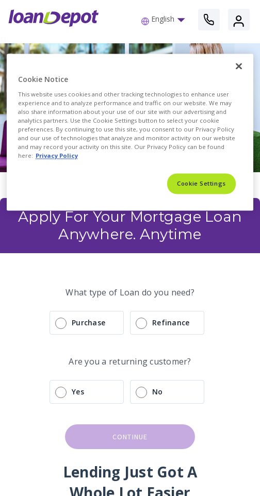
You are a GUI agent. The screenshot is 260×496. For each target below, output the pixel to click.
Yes (78, 391)
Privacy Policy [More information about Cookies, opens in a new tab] (57, 156)
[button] (166, 20)
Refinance (170, 322)
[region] (130, 132)
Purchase (88, 322)
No (157, 391)
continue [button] (130, 436)
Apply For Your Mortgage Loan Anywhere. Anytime (132, 225)
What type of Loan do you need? (130, 292)
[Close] (239, 66)
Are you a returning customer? (130, 361)
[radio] (130, 323)
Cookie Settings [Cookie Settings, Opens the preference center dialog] (201, 184)
